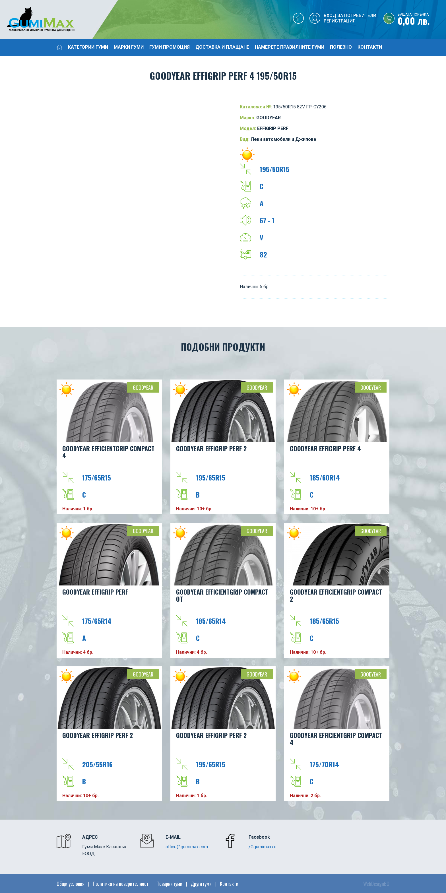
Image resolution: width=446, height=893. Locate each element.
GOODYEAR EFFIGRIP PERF (95, 591)
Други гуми (201, 883)
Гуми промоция (169, 47)
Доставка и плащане (222, 47)
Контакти (370, 47)
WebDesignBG (376, 883)
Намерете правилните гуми (289, 47)
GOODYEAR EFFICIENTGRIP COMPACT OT (222, 595)
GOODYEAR (143, 387)
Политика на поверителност (121, 883)
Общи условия (70, 883)
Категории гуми (88, 47)
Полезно (341, 47)
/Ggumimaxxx (262, 846)
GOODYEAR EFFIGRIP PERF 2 (211, 448)
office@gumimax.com (187, 846)
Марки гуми (129, 47)
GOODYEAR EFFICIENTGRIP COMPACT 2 (336, 595)
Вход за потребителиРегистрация (350, 18)
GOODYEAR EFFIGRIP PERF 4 (325, 448)
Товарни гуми (169, 883)
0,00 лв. (422, 19)
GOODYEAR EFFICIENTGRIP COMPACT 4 (108, 452)
